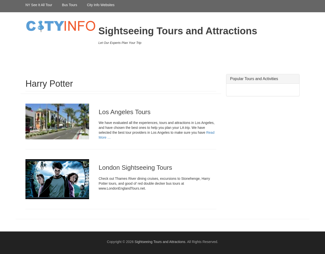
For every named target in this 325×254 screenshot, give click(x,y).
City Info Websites (101, 5)
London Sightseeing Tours (135, 167)
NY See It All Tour (38, 5)
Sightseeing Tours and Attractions (177, 30)
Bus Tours (69, 5)
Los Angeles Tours (125, 112)
